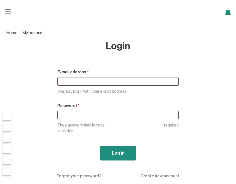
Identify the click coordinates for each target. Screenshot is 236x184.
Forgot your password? (79, 176)
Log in (118, 153)
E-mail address (73, 72)
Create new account (159, 176)
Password (68, 106)
